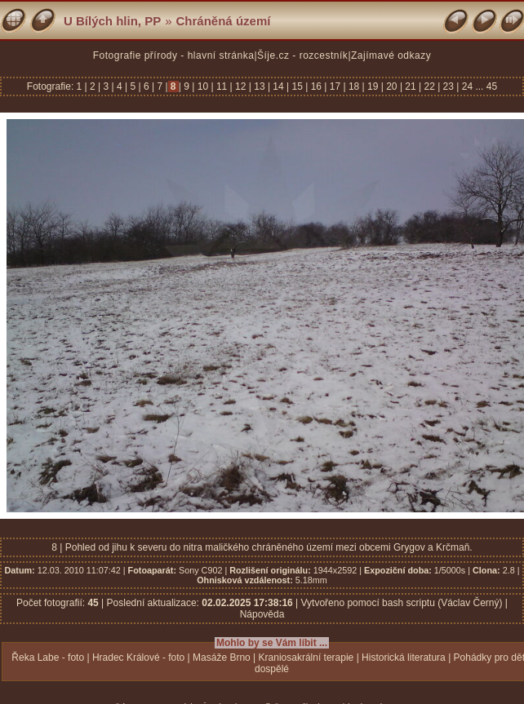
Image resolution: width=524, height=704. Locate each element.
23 (448, 86)
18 (354, 86)
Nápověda (262, 614)
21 (410, 86)
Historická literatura (404, 657)
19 (373, 86)
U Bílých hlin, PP (112, 21)
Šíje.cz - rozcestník (302, 55)
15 (297, 86)
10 (202, 86)
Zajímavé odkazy (391, 55)
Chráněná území (223, 21)
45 (491, 86)
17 (334, 86)
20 (392, 86)
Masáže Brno (222, 657)
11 (222, 86)
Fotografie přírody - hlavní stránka (174, 55)
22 (429, 86)
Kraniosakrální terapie (306, 657)
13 (259, 86)
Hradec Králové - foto (138, 657)
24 (467, 86)
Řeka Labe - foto (47, 657)
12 (241, 86)
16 (316, 86)
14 (278, 86)
